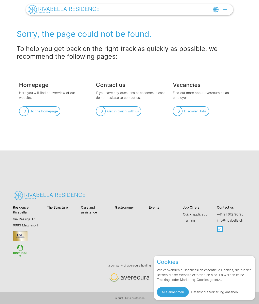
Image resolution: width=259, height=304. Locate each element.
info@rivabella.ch (230, 220)
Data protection (134, 298)
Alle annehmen (173, 292)
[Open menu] (225, 9)
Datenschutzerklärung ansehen (214, 292)
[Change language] (216, 9)
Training (189, 220)
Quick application (196, 214)
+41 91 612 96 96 (230, 214)
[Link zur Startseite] (63, 10)
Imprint (119, 298)
